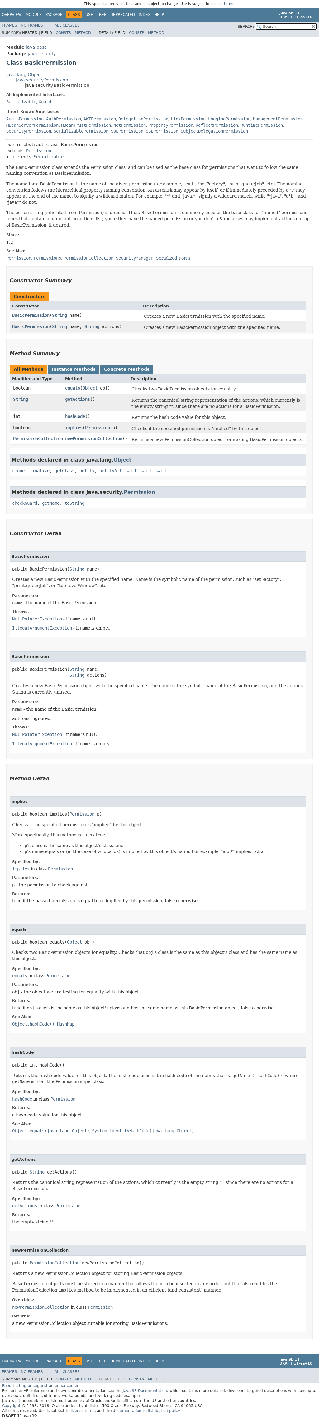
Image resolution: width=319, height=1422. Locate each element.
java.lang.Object (24, 74)
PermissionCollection (38, 438)
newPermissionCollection (93, 438)
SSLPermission (162, 131)
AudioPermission (25, 118)
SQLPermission (127, 131)
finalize (40, 470)
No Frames (32, 25)
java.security (42, 53)
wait (132, 470)
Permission (38, 150)
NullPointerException (37, 618)
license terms (222, 4)
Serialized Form (173, 258)
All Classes (67, 25)
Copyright (11, 1406)
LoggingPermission (229, 118)
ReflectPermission (217, 125)
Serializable (21, 101)
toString (74, 503)
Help (159, 14)
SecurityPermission (28, 131)
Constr (63, 33)
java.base (36, 47)
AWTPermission (99, 118)
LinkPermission (188, 118)
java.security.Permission (42, 79)
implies (74, 427)
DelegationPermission (143, 118)
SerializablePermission (81, 131)
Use (89, 14)
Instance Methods (74, 369)
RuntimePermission (261, 125)
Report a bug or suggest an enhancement (41, 1386)
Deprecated (122, 14)
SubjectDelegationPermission (214, 131)
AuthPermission (63, 118)
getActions (77, 399)
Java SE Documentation (145, 1391)
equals (72, 387)
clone (18, 470)
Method (83, 33)
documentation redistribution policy (146, 1411)
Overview (12, 14)
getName (51, 503)
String (59, 315)
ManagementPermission (278, 118)
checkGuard (24, 503)
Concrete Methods (127, 369)
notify (86, 470)
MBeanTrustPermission (86, 125)
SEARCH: (246, 26)
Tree (102, 14)
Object (90, 387)
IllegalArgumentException (42, 627)
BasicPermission (31, 315)
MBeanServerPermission (32, 125)
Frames (9, 25)
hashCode (75, 416)
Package (54, 14)
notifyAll (110, 470)
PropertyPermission (170, 125)
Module (34, 14)
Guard (45, 101)
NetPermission (129, 125)
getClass (64, 470)
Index (144, 14)
